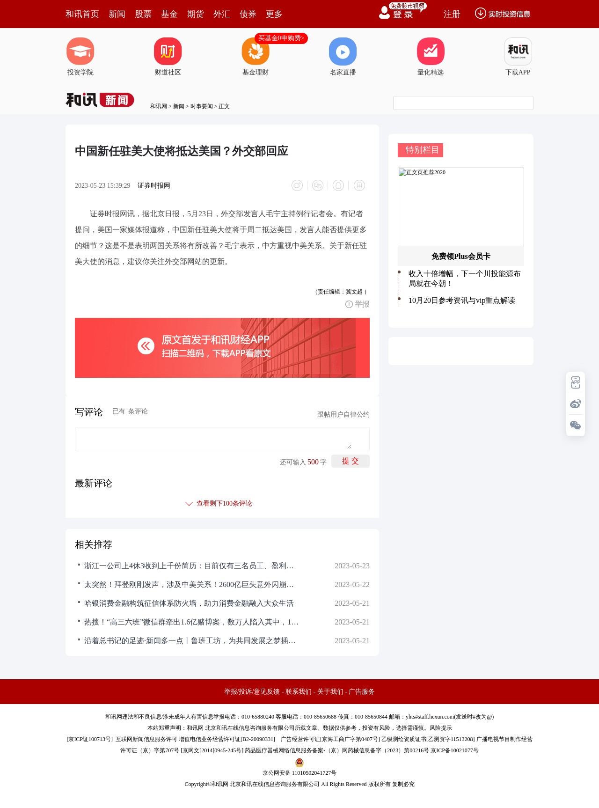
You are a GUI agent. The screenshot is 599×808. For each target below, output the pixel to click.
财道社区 (168, 56)
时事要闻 (201, 106)
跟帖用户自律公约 (343, 414)
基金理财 (255, 56)
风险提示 (441, 728)
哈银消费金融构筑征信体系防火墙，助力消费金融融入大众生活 (189, 603)
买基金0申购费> (281, 38)
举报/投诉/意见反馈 (252, 691)
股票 (143, 14)
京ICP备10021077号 (455, 750)
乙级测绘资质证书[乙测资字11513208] (428, 739)
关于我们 (330, 691)
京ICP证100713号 (89, 739)
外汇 (221, 14)
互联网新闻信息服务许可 (146, 739)
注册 (452, 14)
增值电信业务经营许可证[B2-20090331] (227, 739)
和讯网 (158, 106)
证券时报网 (154, 185)
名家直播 (343, 56)
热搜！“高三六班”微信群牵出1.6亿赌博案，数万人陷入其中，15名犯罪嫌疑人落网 (192, 622)
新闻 (117, 14)
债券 (248, 14)
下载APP (518, 56)
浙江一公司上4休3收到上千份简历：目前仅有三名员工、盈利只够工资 (192, 566)
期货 (195, 14)
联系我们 (298, 691)
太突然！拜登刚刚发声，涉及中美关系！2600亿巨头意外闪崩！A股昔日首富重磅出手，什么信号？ (192, 584)
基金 (169, 14)
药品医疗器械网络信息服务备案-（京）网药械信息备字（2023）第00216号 (337, 750)
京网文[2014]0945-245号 (212, 750)
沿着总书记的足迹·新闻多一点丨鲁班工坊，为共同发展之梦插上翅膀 (192, 641)
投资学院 (80, 56)
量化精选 (430, 56)
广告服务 (362, 691)
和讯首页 (82, 14)
